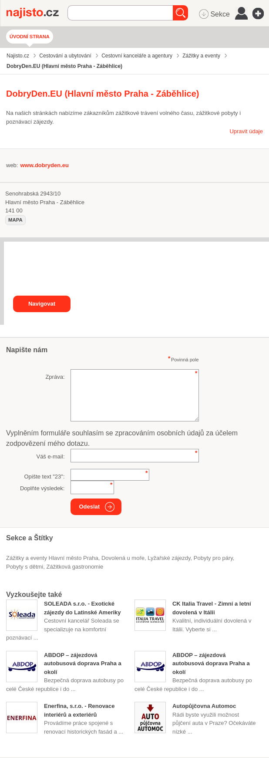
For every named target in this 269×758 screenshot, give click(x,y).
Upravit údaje (246, 131)
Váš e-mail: (50, 456)
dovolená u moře (123, 558)
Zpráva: (54, 377)
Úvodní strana (30, 36)
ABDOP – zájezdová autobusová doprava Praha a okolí (82, 663)
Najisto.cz (37, 13)
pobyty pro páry (213, 558)
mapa (15, 219)
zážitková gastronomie (75, 566)
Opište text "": (44, 476)
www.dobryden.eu (44, 165)
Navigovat (41, 303)
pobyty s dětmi (24, 566)
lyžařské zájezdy (169, 558)
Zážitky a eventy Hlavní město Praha (52, 558)
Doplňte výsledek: (42, 488)
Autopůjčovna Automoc (204, 706)
